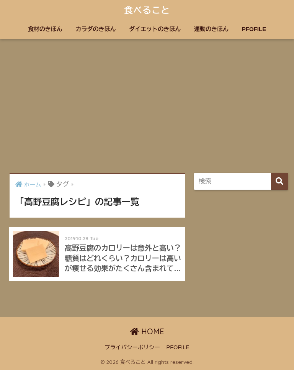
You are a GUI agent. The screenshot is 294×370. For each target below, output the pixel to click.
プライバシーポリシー (132, 347)
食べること (147, 10)
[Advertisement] (147, 106)
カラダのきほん (96, 29)
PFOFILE (254, 29)
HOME (147, 331)
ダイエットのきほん (155, 29)
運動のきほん (211, 29)
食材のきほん (45, 29)
